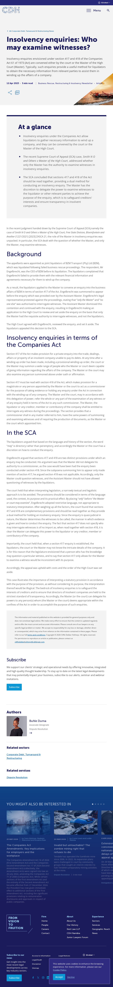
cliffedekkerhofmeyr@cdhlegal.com (29, 642)
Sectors (96, 921)
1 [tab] (92, 811)
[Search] (108, 10)
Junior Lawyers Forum (77, 937)
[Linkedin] (48, 977)
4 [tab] (101, 811)
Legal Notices (64, 956)
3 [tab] (98, 811)
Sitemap (35, 968)
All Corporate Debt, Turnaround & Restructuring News (31, 33)
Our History (72, 925)
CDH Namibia (73, 933)
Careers (45, 929)
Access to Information (41, 956)
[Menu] (94, 10)
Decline (71, 977)
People (44, 925)
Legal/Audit (37, 960)
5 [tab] (103, 811)
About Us (71, 921)
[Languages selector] (104, 3)
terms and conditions (36, 635)
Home (44, 921)
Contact (45, 933)
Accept (59, 977)
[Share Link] (10, 94)
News (95, 933)
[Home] (11, 10)
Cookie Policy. (60, 970)
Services (96, 925)
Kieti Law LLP (73, 929)
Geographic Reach (101, 929)
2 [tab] (95, 811)
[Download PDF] (17, 94)
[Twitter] (38, 977)
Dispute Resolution (17, 777)
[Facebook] (33, 977)
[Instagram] (43, 977)
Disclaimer (36, 964)
